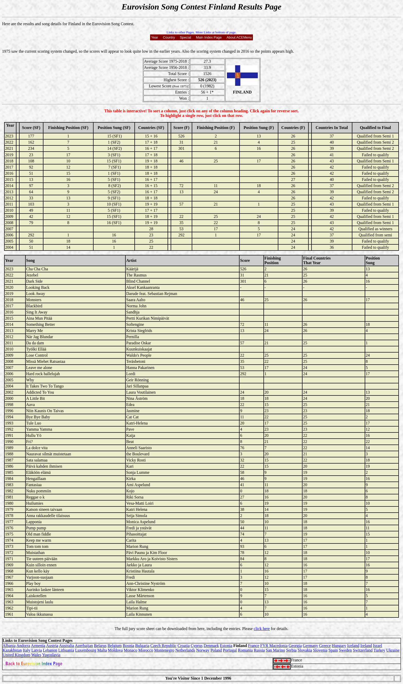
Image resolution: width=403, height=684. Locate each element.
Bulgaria (142, 645)
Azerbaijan (84, 645)
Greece (325, 645)
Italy (26, 650)
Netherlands (185, 650)
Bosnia (128, 645)
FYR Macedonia (274, 645)
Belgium (114, 645)
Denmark (211, 645)
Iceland (353, 645)
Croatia (184, 645)
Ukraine (393, 650)
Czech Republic (163, 645)
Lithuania (66, 650)
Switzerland (362, 650)
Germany (310, 645)
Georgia (295, 645)
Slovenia (320, 650)
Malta (102, 650)
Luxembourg (85, 650)
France (253, 645)
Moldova (115, 650)
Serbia (291, 650)
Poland (216, 650)
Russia (259, 650)
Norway (202, 650)
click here (262, 628)
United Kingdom (16, 655)
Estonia (226, 645)
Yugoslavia (51, 655)
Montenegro (164, 650)
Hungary (339, 645)
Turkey (379, 650)
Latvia (36, 650)
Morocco (145, 650)
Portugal (230, 650)
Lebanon (50, 650)
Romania (245, 650)
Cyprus (197, 645)
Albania (9, 645)
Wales (36, 655)
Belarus (100, 645)
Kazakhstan (12, 650)
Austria (52, 645)
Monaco (130, 650)
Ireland (366, 645)
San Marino (275, 650)
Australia (66, 645)
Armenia (38, 645)
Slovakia (305, 650)
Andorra (23, 645)
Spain (333, 650)
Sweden (345, 650)
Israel (377, 645)
